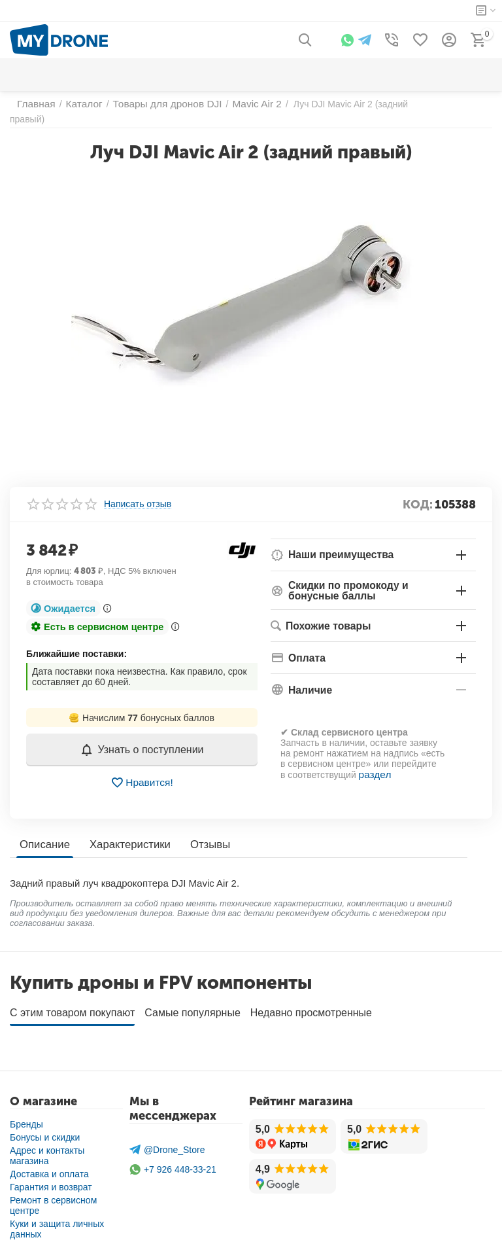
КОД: (418, 494)
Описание (44, 834)
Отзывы (203, 834)
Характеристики (126, 834)
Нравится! (142, 772)
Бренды (26, 1109)
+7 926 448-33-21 (172, 1154)
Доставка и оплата (49, 1159)
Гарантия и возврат (51, 1172)
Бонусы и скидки (45, 1122)
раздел (373, 763)
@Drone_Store (167, 1134)
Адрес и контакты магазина (47, 1140)
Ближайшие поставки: (76, 643)
